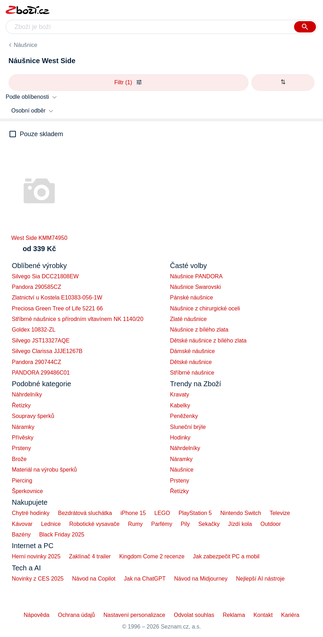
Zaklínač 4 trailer (89, 556)
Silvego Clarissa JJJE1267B (47, 351)
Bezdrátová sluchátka (85, 513)
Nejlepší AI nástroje (260, 579)
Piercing (22, 481)
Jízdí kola (240, 524)
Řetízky (21, 405)
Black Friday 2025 (61, 535)
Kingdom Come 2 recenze (152, 556)
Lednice (51, 524)
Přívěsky (23, 438)
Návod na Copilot (93, 579)
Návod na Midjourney (200, 579)
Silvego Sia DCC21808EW (45, 276)
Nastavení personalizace (134, 615)
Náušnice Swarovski (195, 287)
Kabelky (180, 405)
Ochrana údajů (76, 615)
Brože (19, 459)
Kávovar (22, 524)
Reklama (234, 615)
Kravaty (179, 395)
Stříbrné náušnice (192, 373)
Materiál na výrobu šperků (44, 470)
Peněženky (184, 416)
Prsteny (21, 448)
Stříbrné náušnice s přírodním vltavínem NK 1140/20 (78, 319)
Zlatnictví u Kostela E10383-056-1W (57, 298)
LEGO (162, 513)
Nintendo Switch (240, 513)
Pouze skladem (41, 134)
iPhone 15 (133, 513)
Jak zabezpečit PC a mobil (226, 556)
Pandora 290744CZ (36, 362)
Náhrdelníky (27, 395)
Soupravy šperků (33, 416)
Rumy (135, 524)
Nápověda (36, 615)
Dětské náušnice (191, 362)
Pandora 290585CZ (36, 287)
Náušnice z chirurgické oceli (205, 308)
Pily (185, 524)
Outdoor (271, 524)
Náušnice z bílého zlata (199, 330)
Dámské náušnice (192, 351)
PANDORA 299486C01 (41, 373)
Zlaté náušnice (188, 319)
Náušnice (25, 45)
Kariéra (290, 615)
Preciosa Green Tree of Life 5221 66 (57, 308)
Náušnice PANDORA (196, 276)
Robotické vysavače (94, 524)
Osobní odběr (28, 111)
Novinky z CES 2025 (38, 579)
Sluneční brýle (188, 427)
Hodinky (180, 438)
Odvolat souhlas (194, 615)
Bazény (21, 535)
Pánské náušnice (191, 298)
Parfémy (161, 524)
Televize (280, 513)
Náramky (23, 427)
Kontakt (263, 615)
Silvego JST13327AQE (41, 341)
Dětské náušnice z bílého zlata (208, 341)
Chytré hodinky (31, 513)
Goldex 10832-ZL (34, 330)
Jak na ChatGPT (145, 579)
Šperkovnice (27, 491)
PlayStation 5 (195, 513)
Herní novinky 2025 (36, 556)
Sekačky (209, 524)
